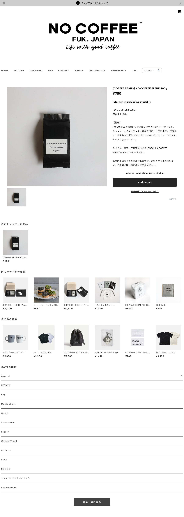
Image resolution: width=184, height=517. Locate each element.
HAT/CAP (6, 385)
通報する (173, 199)
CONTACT (64, 70)
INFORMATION (97, 70)
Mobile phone (8, 404)
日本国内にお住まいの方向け (145, 191)
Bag (3, 394)
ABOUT (79, 70)
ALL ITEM (19, 70)
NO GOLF (6, 450)
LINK (134, 70)
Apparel (5, 376)
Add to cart (145, 182)
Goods (5, 413)
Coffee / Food (9, 441)
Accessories (7, 422)
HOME (4, 70)
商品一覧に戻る (92, 502)
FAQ (50, 70)
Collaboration (8, 487)
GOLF (4, 459)
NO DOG (5, 469)
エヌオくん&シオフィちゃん (15, 478)
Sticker (5, 431)
